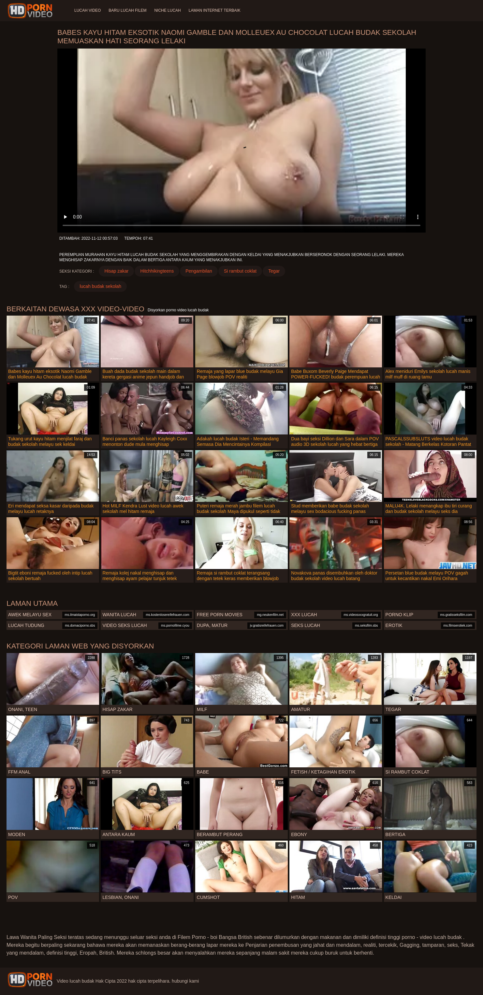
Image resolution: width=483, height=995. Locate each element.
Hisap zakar (116, 271)
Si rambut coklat (240, 271)
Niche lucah (167, 10)
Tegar (274, 271)
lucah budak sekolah (100, 286)
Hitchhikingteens (157, 271)
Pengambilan (198, 271)
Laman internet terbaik (215, 10)
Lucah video (87, 10)
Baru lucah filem (127, 10)
